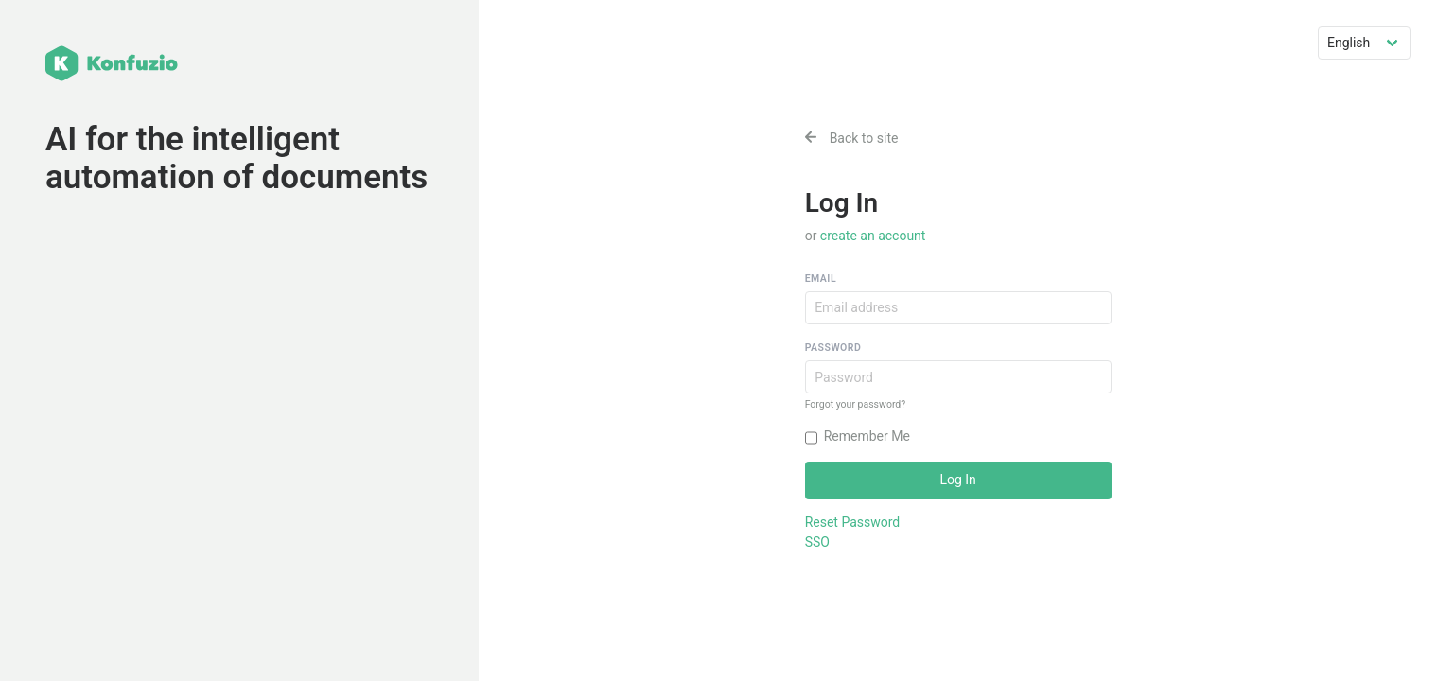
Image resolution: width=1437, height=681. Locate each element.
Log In (957, 479)
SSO (817, 542)
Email (820, 278)
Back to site (852, 138)
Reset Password (853, 522)
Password (833, 347)
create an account (873, 235)
